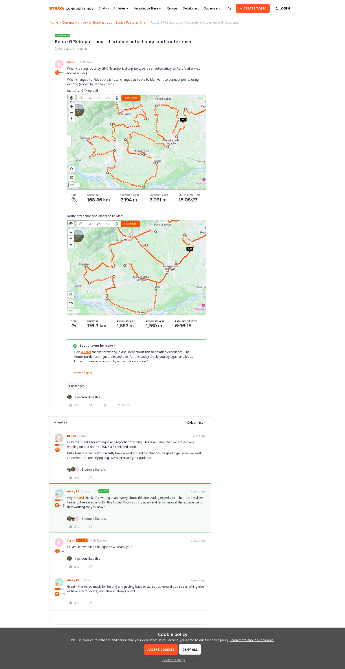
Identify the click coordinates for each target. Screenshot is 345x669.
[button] (253, 8)
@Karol (86, 352)
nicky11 (73, 491)
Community (70, 22)
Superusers (212, 8)
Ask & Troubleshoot (97, 22)
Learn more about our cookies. (252, 640)
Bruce (71, 436)
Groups (172, 8)
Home (53, 22)
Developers (191, 8)
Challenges (76, 386)
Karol (71, 62)
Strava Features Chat (131, 22)
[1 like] (83, 397)
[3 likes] (86, 469)
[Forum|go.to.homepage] (71, 8)
